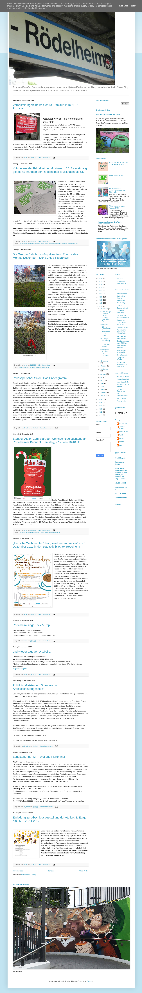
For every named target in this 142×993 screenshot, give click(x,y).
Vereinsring (121, 362)
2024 (101, 284)
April (102, 386)
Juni (102, 380)
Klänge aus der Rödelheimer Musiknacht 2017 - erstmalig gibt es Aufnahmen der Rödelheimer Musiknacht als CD (50, 170)
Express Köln (121, 401)
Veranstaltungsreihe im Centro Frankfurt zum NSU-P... (105, 316)
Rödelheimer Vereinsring (52, 532)
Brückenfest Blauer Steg (121, 302)
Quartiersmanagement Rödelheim (123, 342)
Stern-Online (121, 398)
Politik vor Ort (121, 284)
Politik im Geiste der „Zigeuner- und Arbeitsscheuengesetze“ (36, 687)
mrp (120, 445)
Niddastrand (121, 320)
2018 (101, 303)
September (104, 369)
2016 (101, 400)
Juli (101, 377)
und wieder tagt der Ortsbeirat (32, 651)
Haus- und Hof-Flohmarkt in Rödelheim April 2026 (118, 163)
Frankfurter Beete (123, 376)
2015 (101, 403)
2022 (101, 291)
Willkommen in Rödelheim (122, 366)
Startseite (51, 871)
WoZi (121, 435)
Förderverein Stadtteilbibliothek (123, 316)
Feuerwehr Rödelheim (120, 312)
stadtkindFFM (120, 483)
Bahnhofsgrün (122, 293)
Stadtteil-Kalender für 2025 (108, 114)
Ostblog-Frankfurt (123, 327)
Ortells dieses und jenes (121, 323)
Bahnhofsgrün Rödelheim (27, 367)
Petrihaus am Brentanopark (121, 337)
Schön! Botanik (122, 355)
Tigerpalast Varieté (121, 358)
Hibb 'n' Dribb (120, 493)
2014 (101, 406)
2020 (101, 297)
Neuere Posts (18, 871)
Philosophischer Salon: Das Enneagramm (40, 378)
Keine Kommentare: (44, 157)
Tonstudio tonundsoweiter (69, 243)
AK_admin (123, 423)
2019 (101, 300)
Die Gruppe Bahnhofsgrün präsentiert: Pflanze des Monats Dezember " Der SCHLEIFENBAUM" (45, 256)
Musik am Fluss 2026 (116, 175)
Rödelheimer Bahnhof (121, 346)
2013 (101, 409)
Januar (103, 396)
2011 (101, 415)
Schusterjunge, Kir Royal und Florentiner (39, 756)
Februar (103, 393)
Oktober (103, 366)
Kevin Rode (123, 431)
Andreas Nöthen (122, 428)
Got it (133, 6)
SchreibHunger (121, 497)
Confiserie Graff (122, 308)
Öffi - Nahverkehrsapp (122, 395)
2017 (101, 306)
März (102, 389)
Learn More (123, 6)
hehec (121, 438)
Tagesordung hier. (20, 669)
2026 (101, 278)
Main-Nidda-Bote (123, 382)
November (104, 361)
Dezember (104, 309)
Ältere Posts (83, 871)
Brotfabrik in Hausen (121, 297)
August (103, 374)
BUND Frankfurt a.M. (42, 367)
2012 (101, 412)
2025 (101, 281)
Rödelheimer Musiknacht (52, 243)
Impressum (121, 281)
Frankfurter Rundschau (121, 390)
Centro (119, 305)
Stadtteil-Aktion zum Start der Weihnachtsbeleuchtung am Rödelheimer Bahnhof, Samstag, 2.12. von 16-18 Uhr (50, 440)
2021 (101, 294)
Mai (101, 383)
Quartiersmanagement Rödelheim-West (31, 243)
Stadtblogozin (120, 458)
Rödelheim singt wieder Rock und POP (117, 207)
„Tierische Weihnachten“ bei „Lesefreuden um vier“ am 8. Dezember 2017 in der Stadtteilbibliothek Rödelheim (49, 545)
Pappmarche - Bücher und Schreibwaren (122, 332)
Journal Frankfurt (123, 379)
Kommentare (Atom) (28, 875)
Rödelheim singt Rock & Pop (31, 625)
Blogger (89, 981)
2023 (101, 287)
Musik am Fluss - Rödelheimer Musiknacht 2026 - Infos (117, 190)
